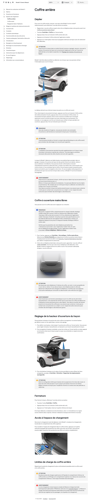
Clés (80, 290)
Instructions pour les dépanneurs (15, 53)
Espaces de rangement (12, 16)
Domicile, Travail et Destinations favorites (70, 239)
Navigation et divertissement (14, 43)
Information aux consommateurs (15, 60)
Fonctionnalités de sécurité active (15, 36)
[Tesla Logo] (8, 2)
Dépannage (9, 57)
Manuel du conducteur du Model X (15, 9)
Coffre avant (10, 21)
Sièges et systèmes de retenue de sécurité (17, 26)
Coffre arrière (11, 19)
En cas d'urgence (11, 55)
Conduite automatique (12, 33)
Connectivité (9, 28)
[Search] (82, 2)
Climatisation (10, 40)
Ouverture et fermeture (12, 14)
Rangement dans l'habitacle (15, 23)
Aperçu (8, 11)
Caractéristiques (73, 488)
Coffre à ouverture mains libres (45, 30)
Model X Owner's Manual (22, 2)
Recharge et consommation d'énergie (16, 45)
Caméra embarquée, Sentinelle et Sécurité (18, 38)
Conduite (8, 31)
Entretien (8, 48)
